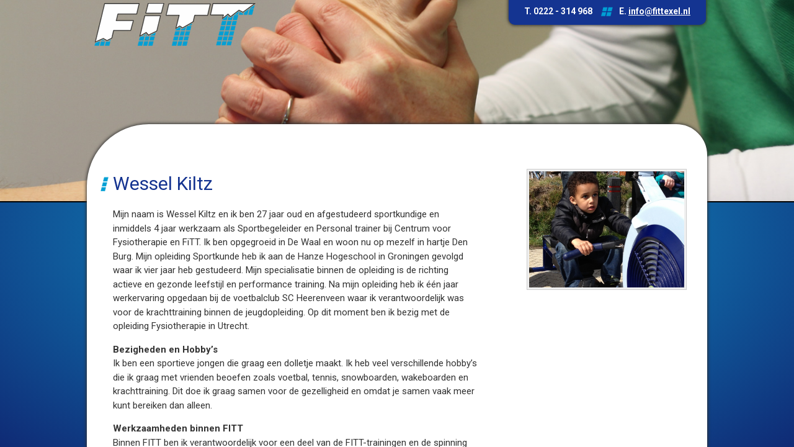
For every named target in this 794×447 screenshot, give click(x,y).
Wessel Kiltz (163, 183)
